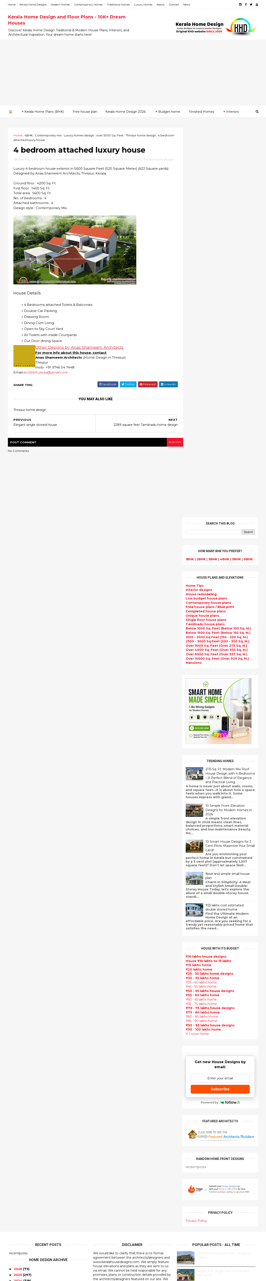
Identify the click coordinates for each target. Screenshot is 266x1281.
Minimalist (102, 1170)
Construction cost (109, 1087)
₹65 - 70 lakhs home (200, 614)
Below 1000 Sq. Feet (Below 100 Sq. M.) (217, 239)
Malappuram (19, 1102)
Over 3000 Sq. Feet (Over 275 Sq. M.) (215, 256)
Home (13, 4)
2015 (17, 945)
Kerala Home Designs (34, 4)
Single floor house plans (205, 230)
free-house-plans (108, 1004)
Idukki (14, 1076)
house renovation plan (112, 1186)
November (21, 956)
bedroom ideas (106, 1108)
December (22, 950)
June (17, 986)
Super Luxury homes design (117, 1040)
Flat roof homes (107, 951)
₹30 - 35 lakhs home (201, 588)
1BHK (189, 169)
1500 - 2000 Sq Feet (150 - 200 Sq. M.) (216, 247)
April (16, 998)
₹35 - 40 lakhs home (200, 592)
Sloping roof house (109, 957)
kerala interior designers (114, 1181)
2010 (18, 1047)
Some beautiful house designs (220, 917)
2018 (18, 927)
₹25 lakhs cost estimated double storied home (223, 517)
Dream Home (104, 1201)
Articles (100, 1082)
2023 (18, 897)
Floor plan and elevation (114, 1024)
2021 (17, 909)
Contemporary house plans (207, 213)
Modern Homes (61, 4)
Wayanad (16, 1123)
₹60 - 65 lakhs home (200, 609)
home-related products (217, 1044)
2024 (18, 891)
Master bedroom (107, 1175)
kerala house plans (109, 1212)
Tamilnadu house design (114, 1113)
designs (198, 200)
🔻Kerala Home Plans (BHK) (41, 111)
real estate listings (218, 1066)
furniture (243, 1040)
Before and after (107, 1254)
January (19, 1016)
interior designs (220, 1040)
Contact (175, 4)
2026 (18, 879)
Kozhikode (18, 1097)
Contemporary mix (49, 135)
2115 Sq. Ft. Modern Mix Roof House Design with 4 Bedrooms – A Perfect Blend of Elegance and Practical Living (229, 385)
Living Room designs (110, 1071)
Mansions (192, 273)
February (20, 1010)
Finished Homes (201, 111)
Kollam (14, 1089)
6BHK (247, 169)
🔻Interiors (230, 111)
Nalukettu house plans (112, 1233)
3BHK (211, 169)
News (187, 4)
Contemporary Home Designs (118, 946)
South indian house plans (115, 1050)
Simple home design (110, 1144)
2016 (18, 939)
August (19, 974)
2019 (18, 921)
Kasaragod (18, 1084)
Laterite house (106, 1191)
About (162, 4)
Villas (97, 998)
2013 (17, 1029)
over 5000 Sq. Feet (111, 135)
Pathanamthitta (22, 1110)
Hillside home (105, 1222)
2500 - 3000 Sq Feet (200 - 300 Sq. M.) (216, 251)
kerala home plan (108, 967)
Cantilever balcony (109, 1243)
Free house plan (84, 111)
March (18, 1004)
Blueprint (101, 1238)
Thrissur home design (142, 135)
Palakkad (16, 1106)
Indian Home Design (110, 1045)
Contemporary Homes (89, 4)
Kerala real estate (108, 1248)
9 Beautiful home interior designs (222, 899)
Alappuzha (18, 1067)
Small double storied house (116, 1019)
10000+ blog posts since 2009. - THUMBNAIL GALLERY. (44, 1275)
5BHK (235, 169)
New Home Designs (110, 1030)
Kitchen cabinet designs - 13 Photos (224, 988)
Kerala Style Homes (109, 1014)
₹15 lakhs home (197, 575)
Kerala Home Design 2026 (125, 111)
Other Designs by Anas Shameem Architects (80, 353)
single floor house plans (113, 1092)
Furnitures (102, 1228)
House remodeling (109, 1196)
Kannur (15, 1080)
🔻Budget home (167, 111)
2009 (18, 1053)
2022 (18, 903)
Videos (99, 1103)
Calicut (35, 1097)
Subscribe (219, 699)
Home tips (102, 1217)
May (16, 992)
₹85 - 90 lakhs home (200, 631)
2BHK (200, 169)
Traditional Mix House (111, 1207)
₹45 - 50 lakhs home (200, 597)
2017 (18, 933)
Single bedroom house (112, 1259)
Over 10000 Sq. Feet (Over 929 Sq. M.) (216, 269)
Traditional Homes (119, 4)
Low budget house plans (205, 208)
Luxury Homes (144, 4)
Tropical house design (112, 1134)
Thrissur (16, 1119)
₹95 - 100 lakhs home (202, 639)
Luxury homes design (80, 135)
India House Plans (108, 962)
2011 (17, 1041)
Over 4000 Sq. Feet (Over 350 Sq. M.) (215, 260)
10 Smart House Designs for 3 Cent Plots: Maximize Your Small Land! (229, 456)
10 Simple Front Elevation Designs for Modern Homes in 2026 (227, 420)
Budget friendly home (112, 1066)
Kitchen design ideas (111, 1139)
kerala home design (110, 936)
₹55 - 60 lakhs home (201, 605)
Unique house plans (201, 226)
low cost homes (106, 1155)
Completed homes (109, 1061)
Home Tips (194, 196)
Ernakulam (18, 1072)
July (16, 980)
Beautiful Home (106, 972)
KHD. (99, 1275)
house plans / (209, 217)
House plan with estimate (115, 1123)
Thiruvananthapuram (26, 1115)
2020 (18, 915)
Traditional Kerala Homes (114, 1035)
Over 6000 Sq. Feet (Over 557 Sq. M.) (215, 264)
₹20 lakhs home (198, 579)
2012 (17, 1035)
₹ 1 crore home (196, 644)
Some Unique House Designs (219, 934)
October (20, 962)
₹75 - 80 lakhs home (202, 622)
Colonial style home (110, 1009)
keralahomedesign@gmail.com (207, 1157)
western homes (106, 1165)
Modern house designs (112, 941)
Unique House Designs (112, 1076)
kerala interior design (111, 1056)
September (22, 968)
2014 (18, 1023)
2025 (18, 885)
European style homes (112, 1160)
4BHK (30, 135)
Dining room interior (110, 1129)
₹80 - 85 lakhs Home (201, 627)
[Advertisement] (133, 72)
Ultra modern (104, 1097)
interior (99, 988)
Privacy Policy (195, 831)
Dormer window (107, 1118)
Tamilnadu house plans (204, 234)
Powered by (219, 712)
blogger (166, 447)
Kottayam (17, 1093)
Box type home (106, 993)
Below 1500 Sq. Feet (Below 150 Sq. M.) (217, 243)
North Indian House (109, 1149)
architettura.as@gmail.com (46, 377)
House (200, 204)
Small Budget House (110, 983)
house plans (205, 221)
